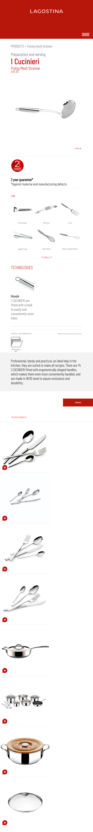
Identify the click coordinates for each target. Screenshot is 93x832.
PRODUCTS (17, 46)
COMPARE (78, 402)
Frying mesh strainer (39, 46)
